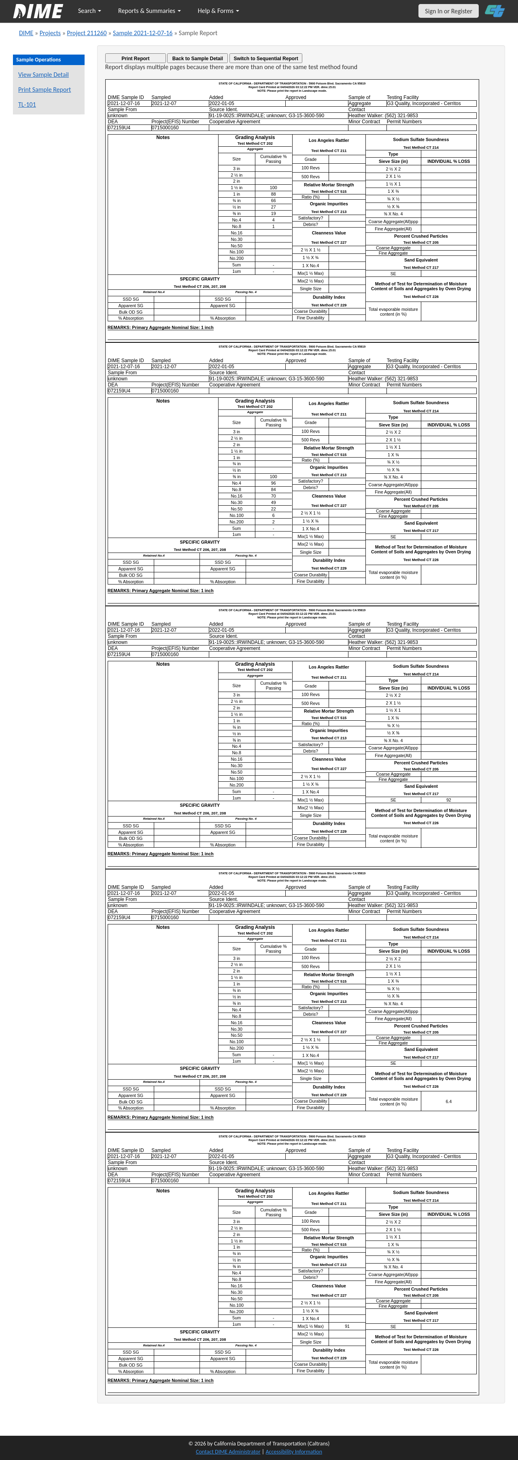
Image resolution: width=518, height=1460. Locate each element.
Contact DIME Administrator (228, 1451)
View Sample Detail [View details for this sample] (43, 74)
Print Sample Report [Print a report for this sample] (44, 89)
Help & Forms (218, 11)
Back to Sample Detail (197, 58)
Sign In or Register (448, 11)
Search (89, 11)
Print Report (135, 58)
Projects (50, 33)
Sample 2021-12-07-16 (142, 33)
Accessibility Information (293, 1451)
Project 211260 (86, 33)
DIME (26, 33)
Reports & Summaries (149, 11)
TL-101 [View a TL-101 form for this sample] (27, 104)
